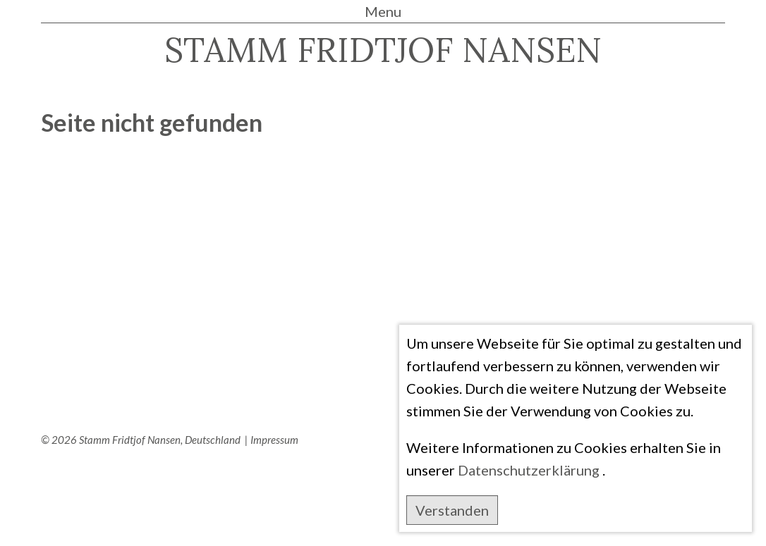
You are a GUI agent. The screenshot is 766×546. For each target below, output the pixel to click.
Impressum (274, 439)
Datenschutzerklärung (529, 469)
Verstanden (452, 510)
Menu (383, 11)
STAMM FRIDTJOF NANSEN (383, 49)
